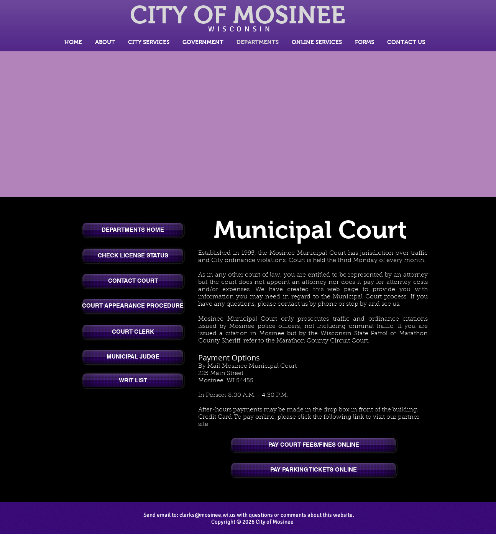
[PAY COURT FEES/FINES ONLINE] (313, 444)
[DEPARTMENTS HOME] (133, 230)
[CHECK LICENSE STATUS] (133, 255)
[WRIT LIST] (133, 380)
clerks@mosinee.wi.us (207, 514)
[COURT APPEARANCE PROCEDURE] (133, 305)
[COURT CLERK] (133, 331)
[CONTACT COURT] (133, 280)
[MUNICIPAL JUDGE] (133, 356)
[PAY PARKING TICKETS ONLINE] (313, 469)
